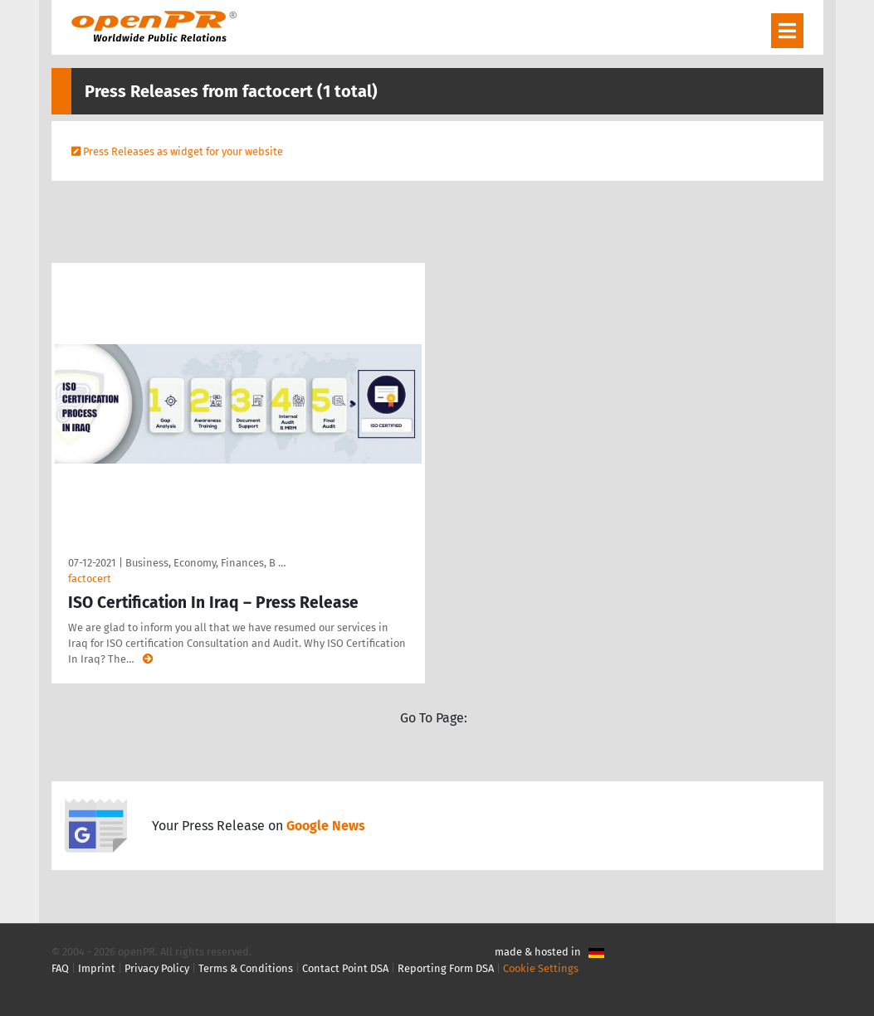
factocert (89, 578)
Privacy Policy (157, 968)
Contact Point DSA (345, 968)
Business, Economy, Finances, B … (205, 563)
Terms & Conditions (245, 968)
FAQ (60, 968)
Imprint (96, 968)
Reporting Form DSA (446, 968)
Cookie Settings (541, 968)
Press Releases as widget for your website (183, 151)
